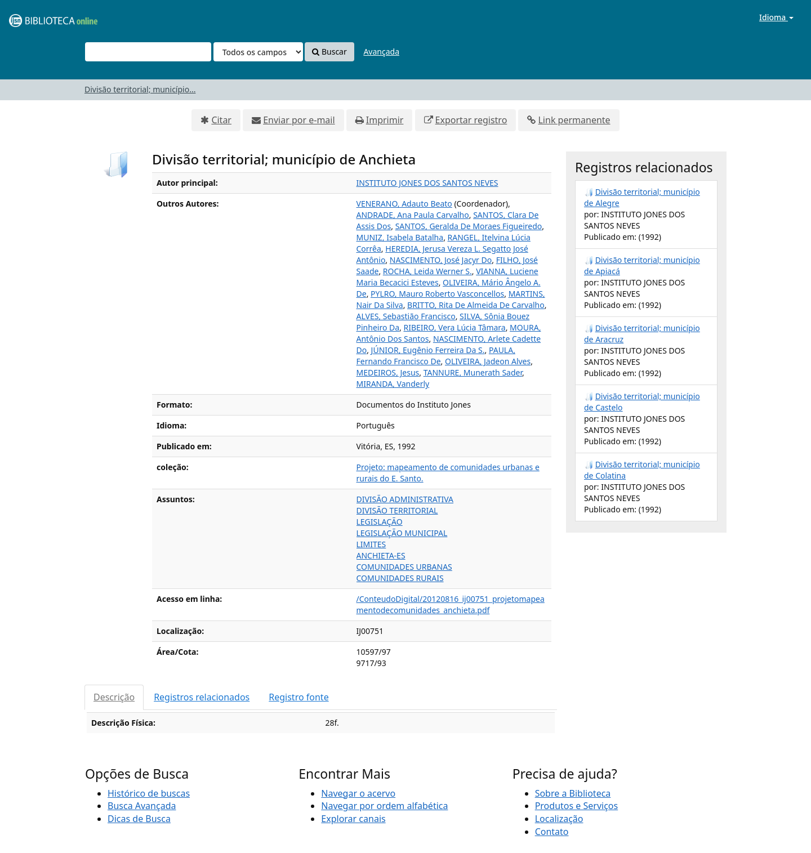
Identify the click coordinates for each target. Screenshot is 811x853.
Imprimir (385, 120)
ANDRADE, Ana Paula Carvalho (413, 214)
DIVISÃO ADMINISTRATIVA (405, 499)
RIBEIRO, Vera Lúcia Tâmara (455, 327)
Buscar (329, 51)
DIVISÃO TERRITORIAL (397, 510)
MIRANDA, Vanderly (393, 383)
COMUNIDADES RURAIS (400, 578)
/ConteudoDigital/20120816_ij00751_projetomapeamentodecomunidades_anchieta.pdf (451, 604)
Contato (552, 831)
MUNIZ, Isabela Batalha (400, 237)
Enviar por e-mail (299, 120)
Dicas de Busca (139, 818)
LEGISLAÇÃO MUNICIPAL (402, 533)
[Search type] (258, 51)
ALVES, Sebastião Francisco (406, 316)
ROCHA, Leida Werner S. (427, 271)
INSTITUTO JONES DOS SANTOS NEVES (427, 182)
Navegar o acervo (358, 793)
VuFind (36, 17)
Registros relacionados (201, 697)
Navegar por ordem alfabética (384, 806)
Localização (559, 818)
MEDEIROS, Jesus (388, 372)
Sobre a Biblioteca (573, 793)
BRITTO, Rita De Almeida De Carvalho (476, 305)
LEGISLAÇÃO (380, 521)
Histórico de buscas (149, 793)
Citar (221, 120)
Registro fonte (298, 697)
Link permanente (574, 120)
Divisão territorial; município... (139, 89)
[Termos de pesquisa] (148, 51)
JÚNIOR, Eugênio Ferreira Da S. (428, 350)
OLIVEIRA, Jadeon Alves (488, 361)
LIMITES (371, 544)
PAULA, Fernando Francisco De (436, 356)
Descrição (114, 697)
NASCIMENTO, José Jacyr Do (441, 259)
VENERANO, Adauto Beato (404, 203)
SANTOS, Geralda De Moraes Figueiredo (468, 226)
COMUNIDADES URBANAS (404, 566)
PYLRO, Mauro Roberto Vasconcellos (437, 293)
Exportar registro (471, 120)
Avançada (381, 51)
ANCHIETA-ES (381, 555)
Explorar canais (353, 818)
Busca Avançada (142, 806)
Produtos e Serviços (576, 806)
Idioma (776, 17)
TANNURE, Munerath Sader (473, 372)
